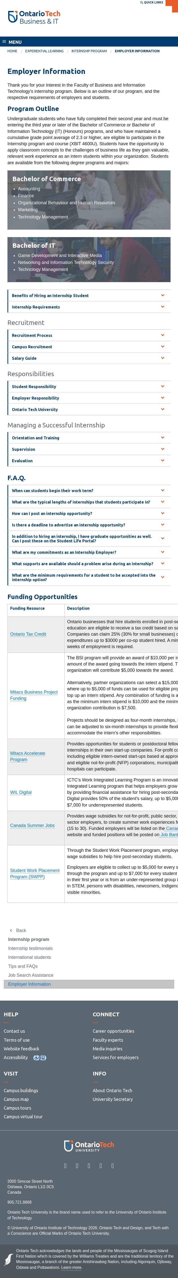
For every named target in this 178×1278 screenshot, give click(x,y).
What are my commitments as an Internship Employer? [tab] (64, 552)
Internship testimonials (30, 948)
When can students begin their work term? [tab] (52, 490)
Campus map (16, 1099)
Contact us (14, 1030)
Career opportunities (113, 1030)
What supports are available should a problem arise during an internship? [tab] (82, 564)
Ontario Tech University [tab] (35, 409)
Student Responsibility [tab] (34, 386)
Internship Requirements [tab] (36, 307)
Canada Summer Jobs (32, 825)
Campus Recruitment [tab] (32, 347)
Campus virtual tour (23, 1116)
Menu (15, 42)
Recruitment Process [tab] (32, 335)
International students (29, 957)
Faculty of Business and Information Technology (63, 32)
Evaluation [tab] (22, 461)
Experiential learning (44, 51)
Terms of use (17, 1039)
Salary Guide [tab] (24, 358)
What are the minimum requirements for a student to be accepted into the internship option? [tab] (84, 577)
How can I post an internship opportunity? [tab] (52, 513)
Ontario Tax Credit (28, 634)
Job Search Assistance (30, 975)
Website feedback (21, 1048)
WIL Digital (21, 792)
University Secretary (113, 1099)
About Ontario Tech (112, 1090)
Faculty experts (108, 1039)
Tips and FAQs (23, 966)
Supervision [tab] (23, 449)
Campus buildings (21, 1090)
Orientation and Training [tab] (35, 438)
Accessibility (16, 1057)
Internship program (89, 51)
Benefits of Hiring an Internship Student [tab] (50, 295)
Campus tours (17, 1107)
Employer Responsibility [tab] (35, 398)
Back (21, 930)
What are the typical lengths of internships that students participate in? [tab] (81, 502)
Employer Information (29, 984)
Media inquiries (107, 1048)
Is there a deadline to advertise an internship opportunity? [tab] (68, 525)
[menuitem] (16, 51)
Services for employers (115, 1057)
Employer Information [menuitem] (137, 51)
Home (12, 51)
